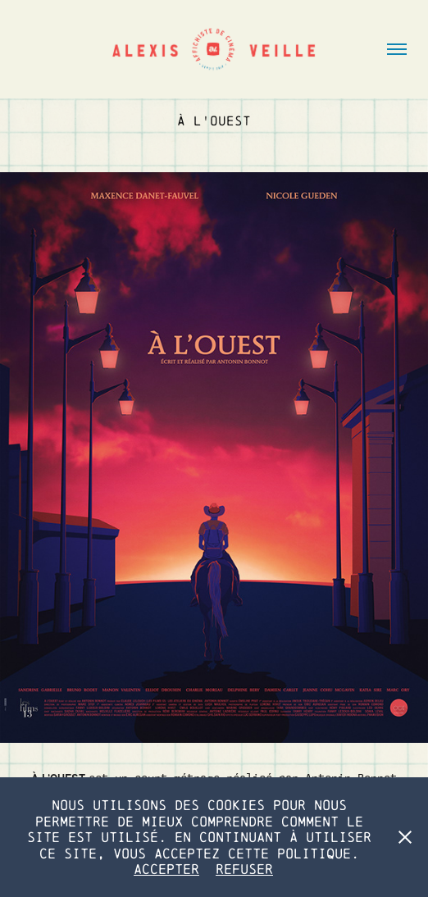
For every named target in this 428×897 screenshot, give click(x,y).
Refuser (244, 869)
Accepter (166, 869)
